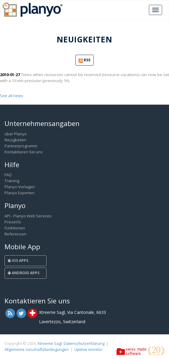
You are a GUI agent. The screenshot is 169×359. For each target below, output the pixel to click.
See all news (11, 95)
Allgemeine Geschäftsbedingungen (37, 349)
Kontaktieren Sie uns (24, 152)
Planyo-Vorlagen (20, 186)
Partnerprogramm (21, 146)
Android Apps (23, 272)
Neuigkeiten (15, 140)
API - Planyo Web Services (28, 216)
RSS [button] (84, 60)
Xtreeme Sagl (50, 343)
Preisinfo (13, 222)
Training (12, 180)
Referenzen (15, 234)
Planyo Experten (20, 192)
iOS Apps (18, 260)
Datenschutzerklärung (84, 343)
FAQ (8, 174)
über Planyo (16, 134)
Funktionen (15, 228)
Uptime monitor (88, 349)
